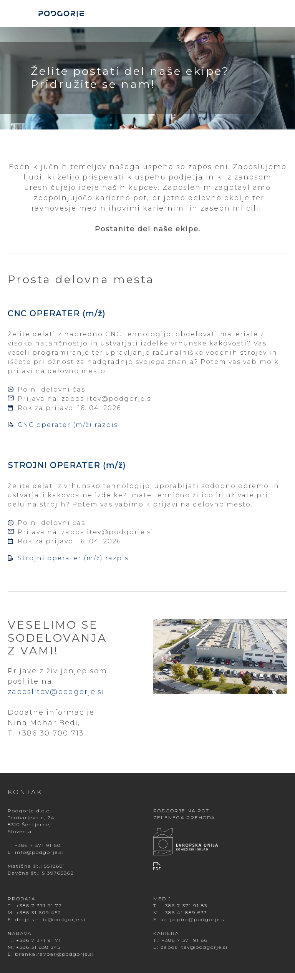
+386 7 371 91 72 (39, 905)
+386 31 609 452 (38, 912)
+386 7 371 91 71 (38, 940)
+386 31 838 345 (38, 947)
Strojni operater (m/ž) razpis (68, 558)
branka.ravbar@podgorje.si (54, 954)
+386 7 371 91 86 (185, 940)
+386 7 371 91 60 (38, 845)
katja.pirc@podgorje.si (193, 919)
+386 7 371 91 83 (184, 905)
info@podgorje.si (39, 852)
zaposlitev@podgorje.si (107, 398)
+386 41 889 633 (184, 912)
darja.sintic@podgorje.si (50, 919)
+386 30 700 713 (50, 733)
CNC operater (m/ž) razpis (63, 424)
